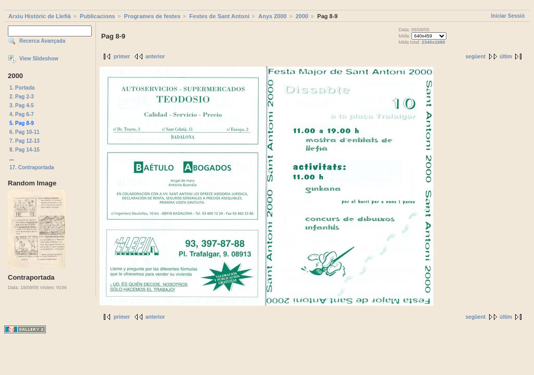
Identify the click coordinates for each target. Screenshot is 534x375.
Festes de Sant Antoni (219, 16)
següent (476, 56)
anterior (155, 56)
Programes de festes (152, 16)
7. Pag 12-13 (24, 141)
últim (506, 56)
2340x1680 (433, 42)
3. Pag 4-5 (21, 105)
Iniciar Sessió (508, 16)
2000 (302, 16)
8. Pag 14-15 (24, 150)
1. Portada (21, 88)
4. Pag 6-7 (21, 114)
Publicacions (97, 16)
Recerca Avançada (42, 41)
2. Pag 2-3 (21, 96)
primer (122, 56)
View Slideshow (38, 58)
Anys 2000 (272, 16)
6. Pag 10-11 (24, 132)
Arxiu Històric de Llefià (39, 16)
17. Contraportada (31, 167)
